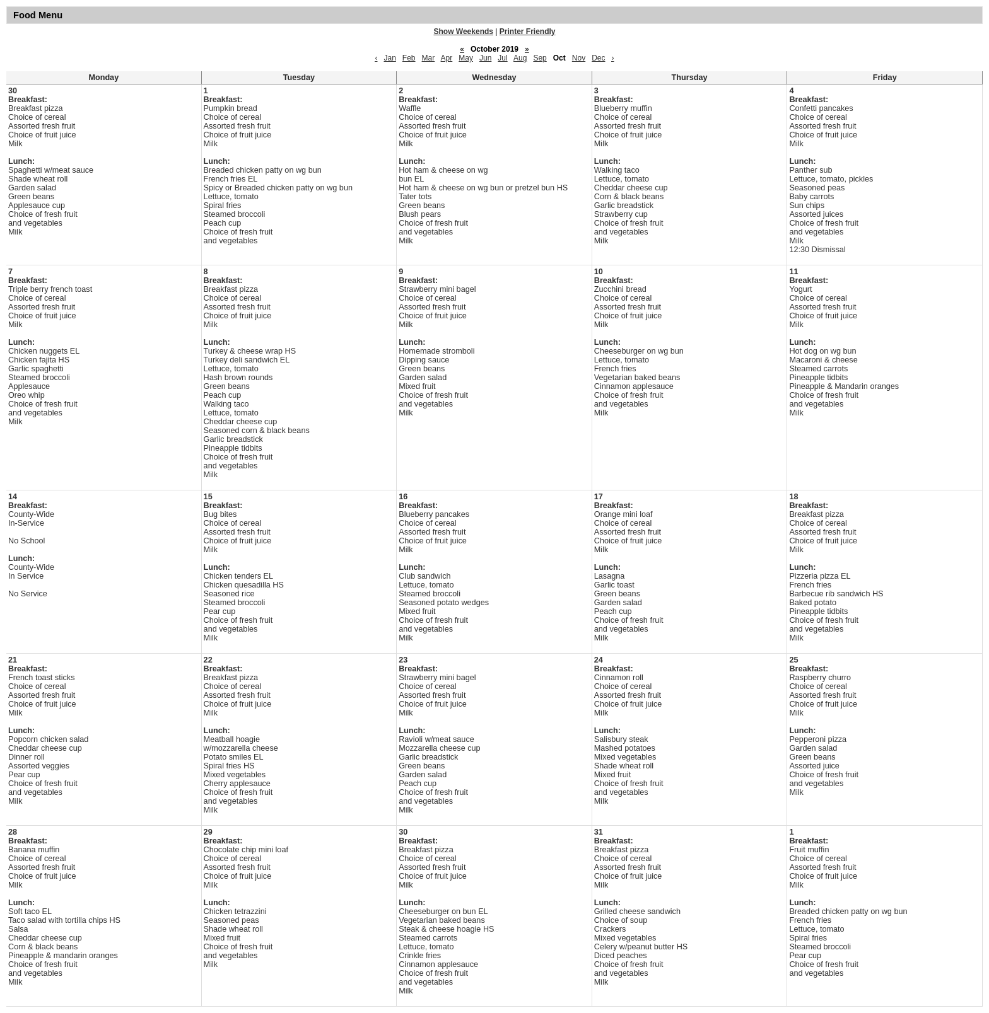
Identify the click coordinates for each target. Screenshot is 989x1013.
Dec (598, 58)
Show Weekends (463, 31)
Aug (520, 58)
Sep (539, 58)
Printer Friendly (528, 31)
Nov (578, 58)
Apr (447, 58)
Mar (428, 58)
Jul (502, 58)
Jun (485, 58)
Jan (389, 58)
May (466, 58)
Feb (409, 58)
